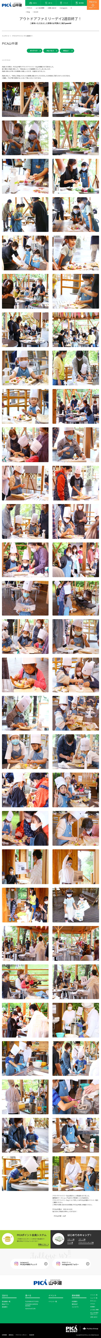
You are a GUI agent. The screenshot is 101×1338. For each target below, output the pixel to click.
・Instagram (63, 8)
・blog (27, 12)
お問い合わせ (93, 1317)
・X (71, 8)
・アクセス (28, 8)
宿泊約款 (31, 1335)
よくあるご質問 (94, 1310)
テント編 (70, 1242)
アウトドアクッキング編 (86, 1242)
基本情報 (76, 1295)
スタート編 (70, 1239)
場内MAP (75, 1304)
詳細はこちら (42, 1244)
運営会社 (11, 1335)
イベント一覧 (53, 1301)
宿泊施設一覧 (6, 1301)
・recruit (35, 12)
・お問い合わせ (51, 8)
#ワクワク (33, 50)
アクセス (92, 1304)
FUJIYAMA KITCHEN (31, 1301)
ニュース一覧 (93, 1298)
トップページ (5, 36)
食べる (28, 1295)
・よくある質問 (39, 8)
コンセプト (75, 1307)
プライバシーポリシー (21, 1335)
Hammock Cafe (30, 1308)
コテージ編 (81, 1239)
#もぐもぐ (50, 50)
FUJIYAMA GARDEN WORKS (31, 1305)
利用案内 (74, 1301)
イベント (52, 1295)
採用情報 (4, 1335)
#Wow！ (66, 50)
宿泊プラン (5, 1304)
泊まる (5, 1295)
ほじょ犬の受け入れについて (94, 1313)
